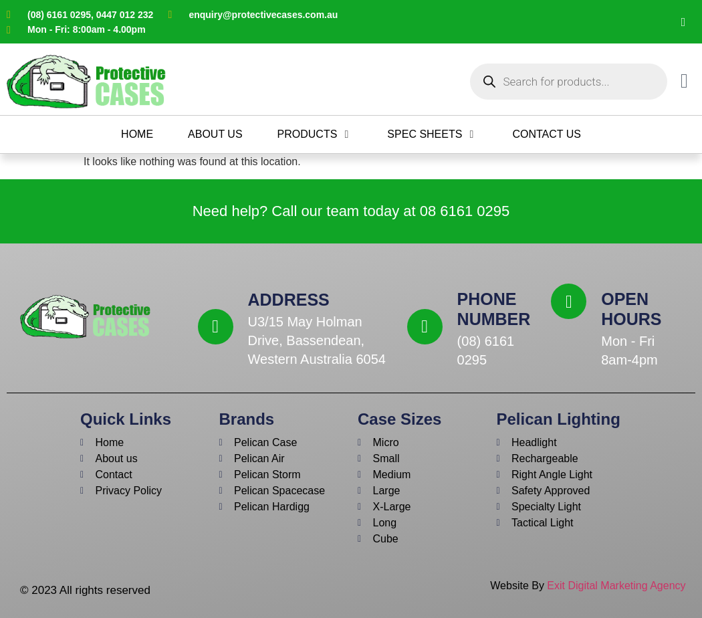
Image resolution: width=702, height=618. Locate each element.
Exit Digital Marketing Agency (618, 585)
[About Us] (215, 134)
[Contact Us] (546, 134)
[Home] (137, 134)
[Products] (315, 134)
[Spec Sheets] (432, 134)
